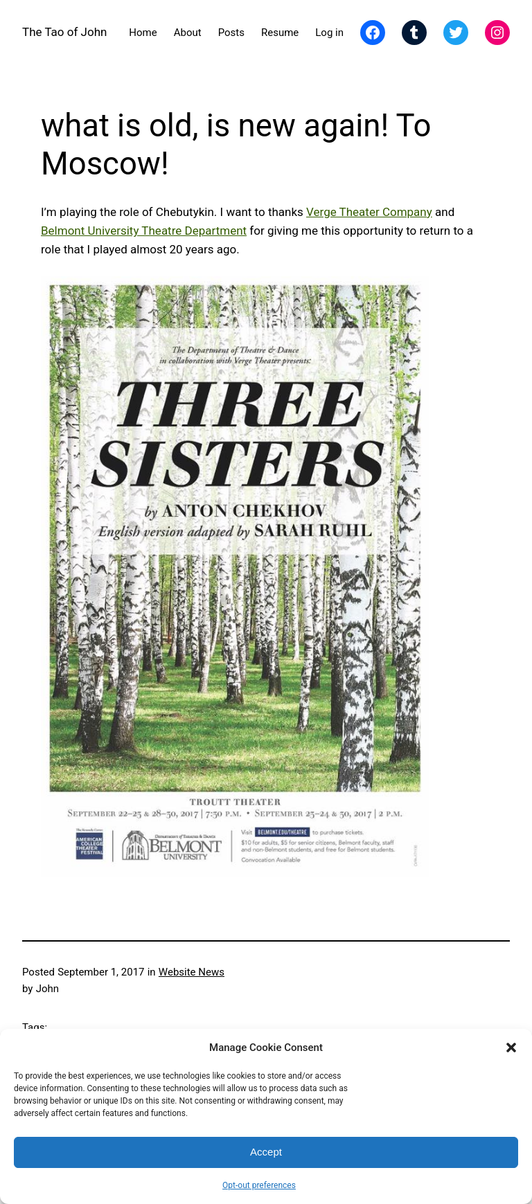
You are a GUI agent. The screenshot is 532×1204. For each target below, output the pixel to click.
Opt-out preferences (259, 1185)
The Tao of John (64, 32)
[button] (511, 1047)
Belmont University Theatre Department (144, 230)
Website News (191, 972)
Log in (329, 32)
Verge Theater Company (369, 212)
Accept (266, 1152)
